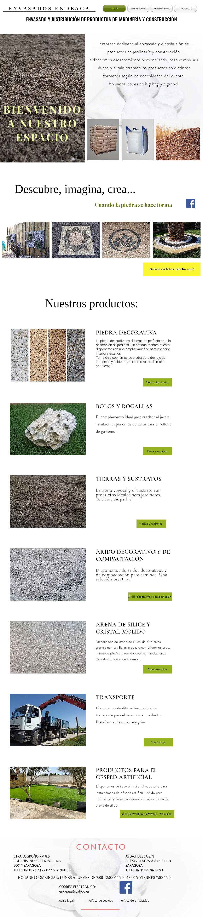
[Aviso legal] (66, 900)
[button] (138, 8)
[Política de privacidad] (134, 900)
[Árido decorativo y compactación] (150, 596)
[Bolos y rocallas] (157, 451)
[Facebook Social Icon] (190, 203)
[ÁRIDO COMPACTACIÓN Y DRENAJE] (147, 814)
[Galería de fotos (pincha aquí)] (172, 269)
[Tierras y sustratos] (151, 524)
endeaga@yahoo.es (74, 891)
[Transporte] (158, 742)
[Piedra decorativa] (157, 382)
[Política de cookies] (100, 900)
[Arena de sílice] (157, 669)
